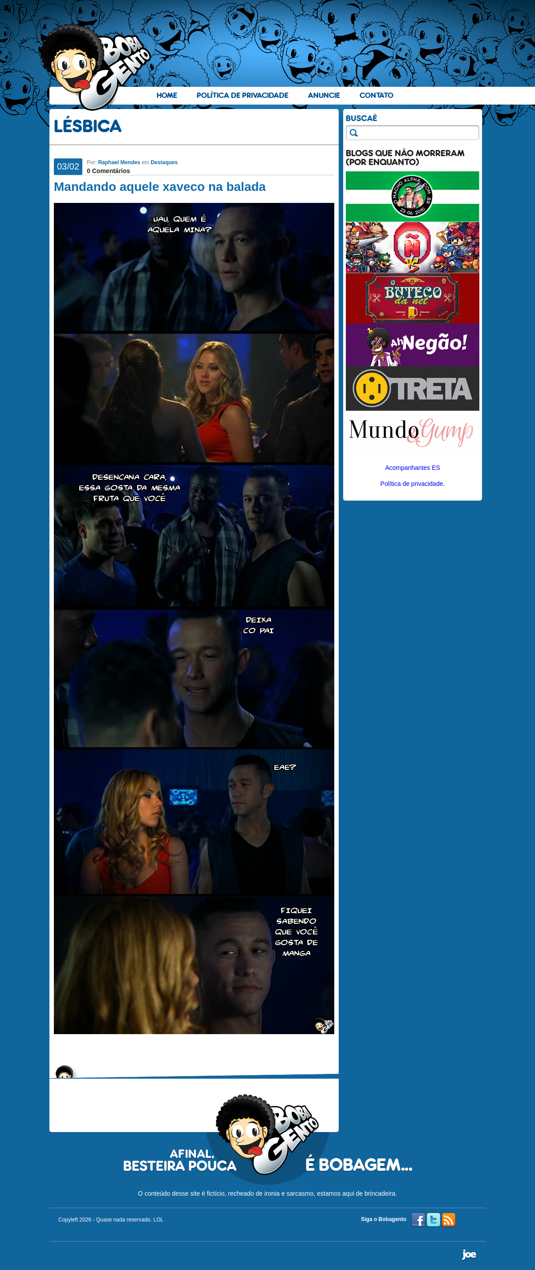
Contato (376, 95)
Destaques (164, 162)
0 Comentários (108, 170)
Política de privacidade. (413, 483)
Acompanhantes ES (412, 467)
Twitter (433, 1220)
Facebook (418, 1220)
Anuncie (324, 95)
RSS (448, 1220)
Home (167, 95)
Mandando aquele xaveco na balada (160, 187)
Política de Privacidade (242, 95)
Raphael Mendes (119, 162)
